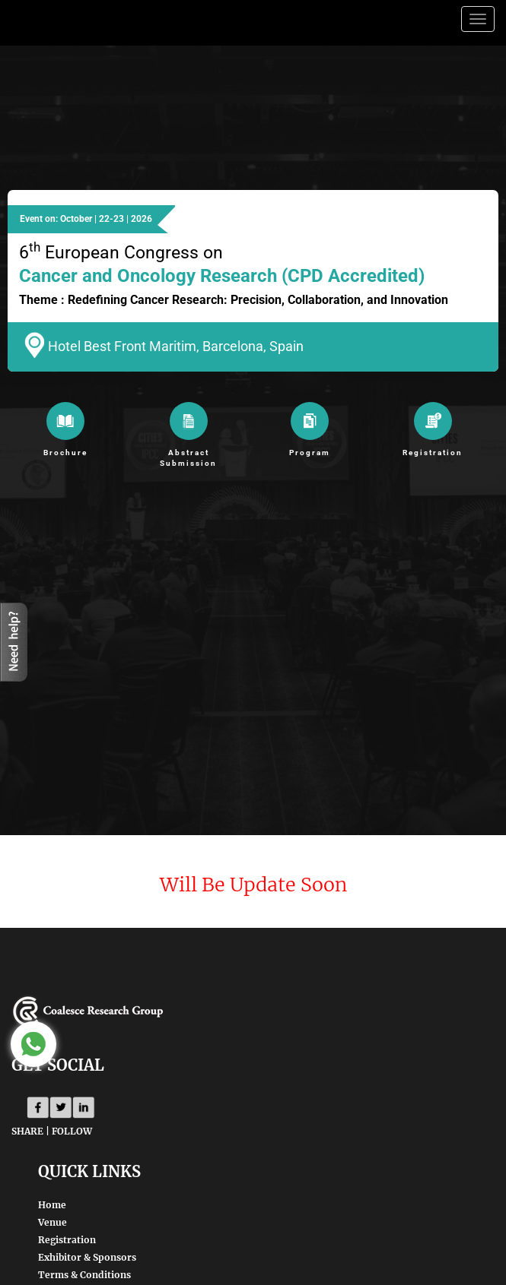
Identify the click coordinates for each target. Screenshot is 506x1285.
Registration (67, 1239)
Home (52, 1205)
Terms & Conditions (84, 1274)
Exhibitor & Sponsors (87, 1257)
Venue (52, 1222)
